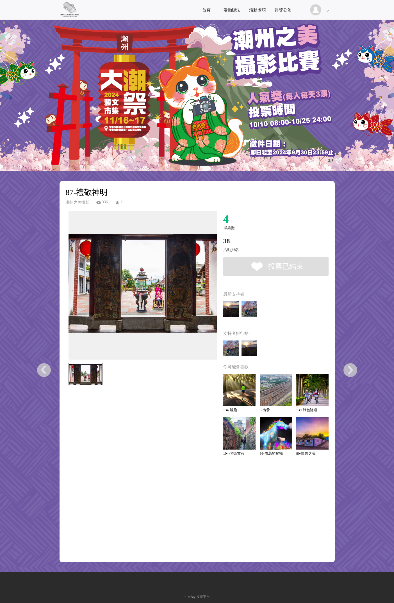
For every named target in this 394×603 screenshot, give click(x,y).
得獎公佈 (283, 10)
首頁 (206, 10)
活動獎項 (257, 10)
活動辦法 (232, 10)
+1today (189, 597)
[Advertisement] (134, 412)
